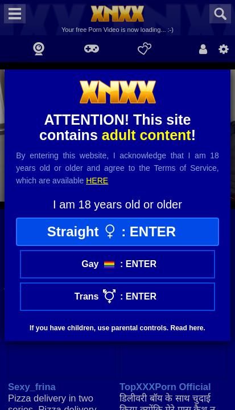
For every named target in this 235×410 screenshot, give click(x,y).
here (97, 180)
